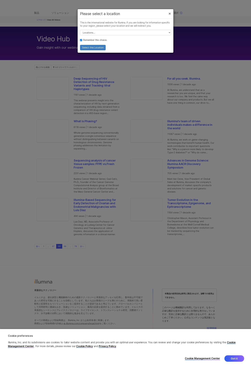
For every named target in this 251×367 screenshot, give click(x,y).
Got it (234, 358)
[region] (125, 348)
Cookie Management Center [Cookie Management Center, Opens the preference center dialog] (202, 358)
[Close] (169, 14)
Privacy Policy (107, 346)
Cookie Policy (84, 346)
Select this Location (93, 48)
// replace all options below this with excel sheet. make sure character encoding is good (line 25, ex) (125, 33)
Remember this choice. (93, 40)
